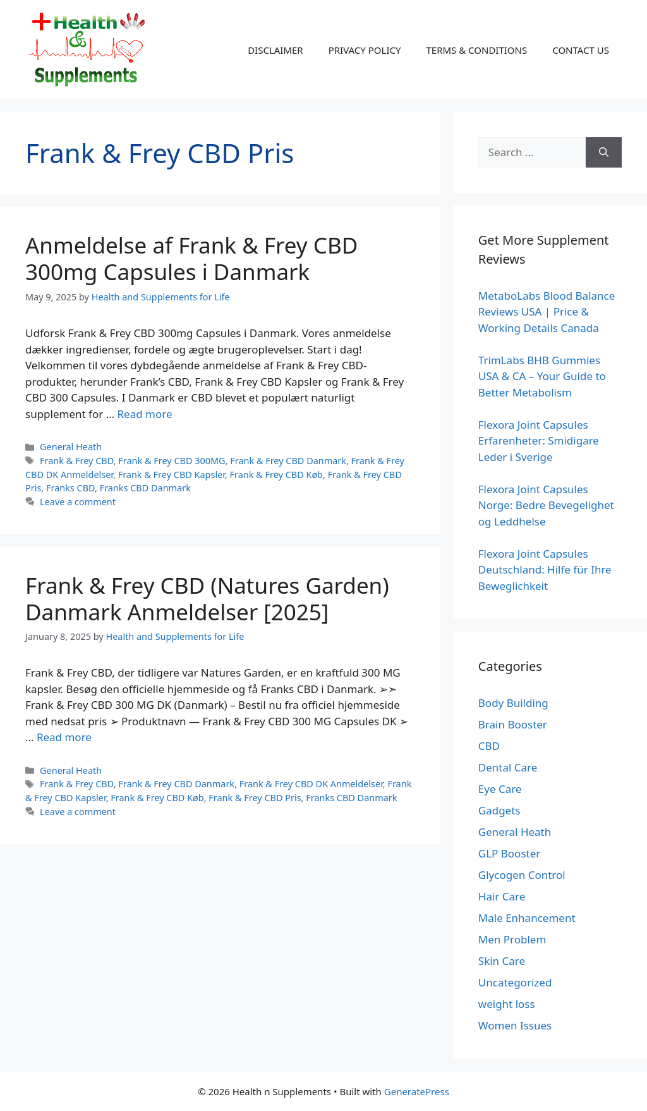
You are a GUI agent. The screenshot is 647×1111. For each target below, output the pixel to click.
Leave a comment (78, 502)
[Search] (604, 152)
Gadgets (499, 810)
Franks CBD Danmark (145, 488)
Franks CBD (70, 488)
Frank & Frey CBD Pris (255, 798)
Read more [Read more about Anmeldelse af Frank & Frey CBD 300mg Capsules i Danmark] (145, 414)
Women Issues (515, 1025)
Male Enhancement (527, 918)
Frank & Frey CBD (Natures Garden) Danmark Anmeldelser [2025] (207, 598)
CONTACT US (580, 50)
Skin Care (501, 961)
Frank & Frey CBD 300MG (171, 461)
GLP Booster (509, 853)
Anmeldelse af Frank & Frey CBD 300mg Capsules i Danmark (191, 258)
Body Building (513, 703)
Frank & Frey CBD (77, 461)
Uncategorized (515, 982)
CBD (489, 746)
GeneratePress (416, 1091)
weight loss (506, 1004)
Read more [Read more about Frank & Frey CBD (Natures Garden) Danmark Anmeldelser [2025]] (64, 737)
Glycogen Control (521, 875)
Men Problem (512, 939)
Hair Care (502, 896)
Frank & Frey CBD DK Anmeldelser (311, 784)
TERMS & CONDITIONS (476, 50)
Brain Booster (512, 724)
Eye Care (500, 789)
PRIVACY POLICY (365, 50)
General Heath (71, 447)
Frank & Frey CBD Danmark (288, 461)
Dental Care (508, 767)
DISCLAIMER (275, 50)
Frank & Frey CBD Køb (276, 475)
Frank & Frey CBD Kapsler (171, 475)
